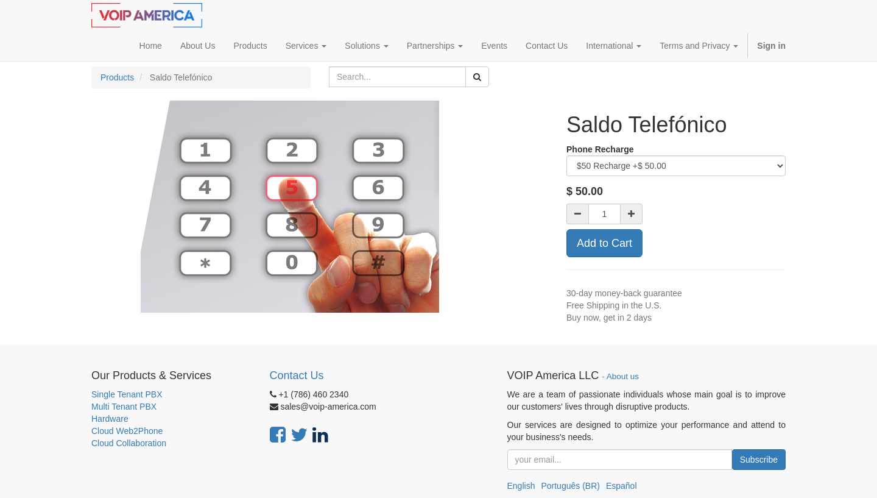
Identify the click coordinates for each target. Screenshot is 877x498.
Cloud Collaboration (128, 443)
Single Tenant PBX (127, 394)
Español (621, 486)
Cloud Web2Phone (127, 431)
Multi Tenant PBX (124, 406)
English (521, 486)
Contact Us (297, 375)
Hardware (110, 419)
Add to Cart (604, 243)
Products (117, 77)
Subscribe (759, 459)
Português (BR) (570, 486)
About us (623, 376)
